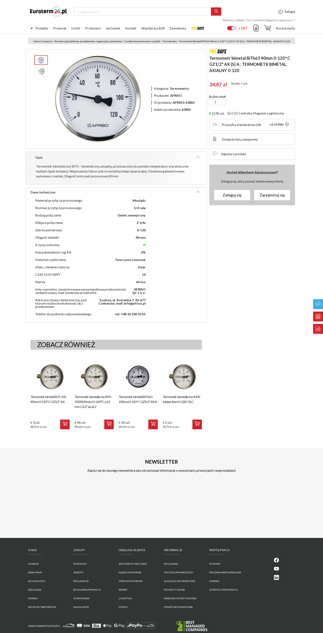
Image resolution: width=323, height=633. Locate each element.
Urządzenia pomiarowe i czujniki (142, 41)
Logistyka (125, 598)
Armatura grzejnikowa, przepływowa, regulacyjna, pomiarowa (88, 41)
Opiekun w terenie (131, 581)
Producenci (93, 28)
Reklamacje (81, 581)
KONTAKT (215, 563)
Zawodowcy (178, 28)
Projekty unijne (174, 589)
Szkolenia (34, 589)
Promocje (59, 28)
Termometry (170, 41)
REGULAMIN (171, 563)
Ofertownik (81, 598)
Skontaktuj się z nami (133, 563)
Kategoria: (171, 88)
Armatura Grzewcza (41, 41)
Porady (33, 598)
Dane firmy (35, 572)
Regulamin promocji (87, 589)
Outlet (75, 28)
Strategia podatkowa (178, 607)
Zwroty (78, 572)
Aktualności (36, 581)
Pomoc (123, 607)
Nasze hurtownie (130, 572)
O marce (33, 563)
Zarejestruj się (272, 195)
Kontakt (130, 28)
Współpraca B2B (153, 28)
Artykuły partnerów (42, 607)
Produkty (41, 28)
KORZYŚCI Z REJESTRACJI (223, 589)
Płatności (80, 563)
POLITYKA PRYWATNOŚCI (178, 572)
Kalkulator (81, 607)
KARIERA (214, 581)
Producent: (168, 95)
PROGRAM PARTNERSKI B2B (225, 572)
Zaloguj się (232, 195)
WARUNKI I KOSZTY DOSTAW (180, 598)
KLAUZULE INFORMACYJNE (179, 581)
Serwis (123, 589)
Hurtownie (113, 28)
